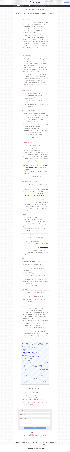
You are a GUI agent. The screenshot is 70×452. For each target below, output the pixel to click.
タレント (40, 5)
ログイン (67, 2)
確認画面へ (35, 427)
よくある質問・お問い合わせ (43, 443)
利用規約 (17, 442)
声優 (29, 5)
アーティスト (51, 5)
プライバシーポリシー (35, 442)
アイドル (19, 5)
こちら (35, 296)
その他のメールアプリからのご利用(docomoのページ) (34, 195)
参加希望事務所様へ (52, 442)
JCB (29, 122)
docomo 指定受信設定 (27, 349)
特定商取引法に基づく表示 (26, 443)
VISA (32, 122)
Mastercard (36, 122)
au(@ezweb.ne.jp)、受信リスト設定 (30, 352)
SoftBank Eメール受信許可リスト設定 (31, 356)
